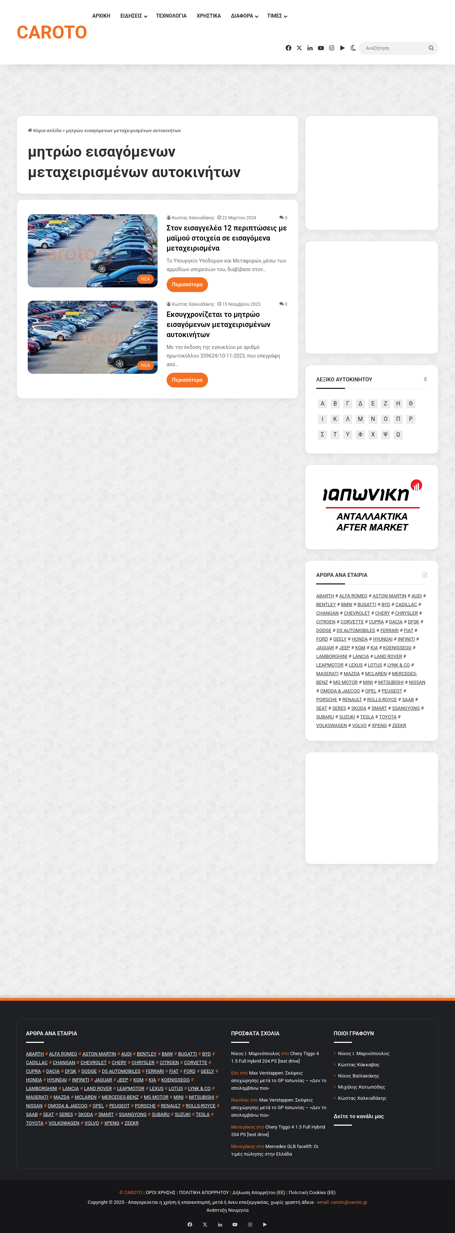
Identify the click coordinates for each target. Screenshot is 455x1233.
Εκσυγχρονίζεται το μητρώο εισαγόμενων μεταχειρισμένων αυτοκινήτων (218, 324)
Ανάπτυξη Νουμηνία (228, 1210)
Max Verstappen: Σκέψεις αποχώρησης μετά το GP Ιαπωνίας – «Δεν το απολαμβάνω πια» (278, 1080)
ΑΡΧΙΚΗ (101, 16)
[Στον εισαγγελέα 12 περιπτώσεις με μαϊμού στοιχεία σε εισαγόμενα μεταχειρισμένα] (93, 250)
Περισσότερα (187, 284)
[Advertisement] (371, 808)
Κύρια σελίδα (44, 130)
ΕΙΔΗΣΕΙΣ (131, 16)
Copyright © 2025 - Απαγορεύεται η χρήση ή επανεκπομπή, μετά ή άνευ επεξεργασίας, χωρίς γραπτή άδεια (200, 1202)
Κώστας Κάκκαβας (359, 1064)
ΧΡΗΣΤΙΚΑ (209, 16)
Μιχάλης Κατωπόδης (361, 1087)
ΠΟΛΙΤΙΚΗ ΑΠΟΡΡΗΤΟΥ (204, 1192)
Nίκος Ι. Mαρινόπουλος (255, 1053)
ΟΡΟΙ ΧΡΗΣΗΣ (161, 1192)
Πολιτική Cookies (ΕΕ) (312, 1192)
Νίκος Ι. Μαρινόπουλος (364, 1053)
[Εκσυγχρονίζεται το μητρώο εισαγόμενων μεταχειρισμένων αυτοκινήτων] (93, 337)
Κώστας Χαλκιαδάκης (193, 217)
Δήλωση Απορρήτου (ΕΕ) (259, 1192)
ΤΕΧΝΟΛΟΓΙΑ (171, 16)
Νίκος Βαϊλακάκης (358, 1076)
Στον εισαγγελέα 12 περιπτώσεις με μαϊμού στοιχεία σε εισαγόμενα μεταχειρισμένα (227, 238)
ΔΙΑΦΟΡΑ (242, 16)
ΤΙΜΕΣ (274, 16)
